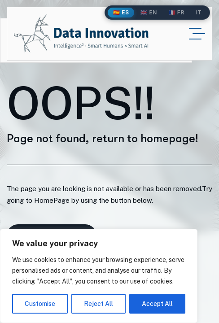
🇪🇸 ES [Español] (121, 12)
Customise (40, 303)
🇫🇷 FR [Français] (176, 12)
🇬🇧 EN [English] (148, 12)
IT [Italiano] (198, 12)
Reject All (98, 303)
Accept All (157, 303)
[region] (98, 276)
